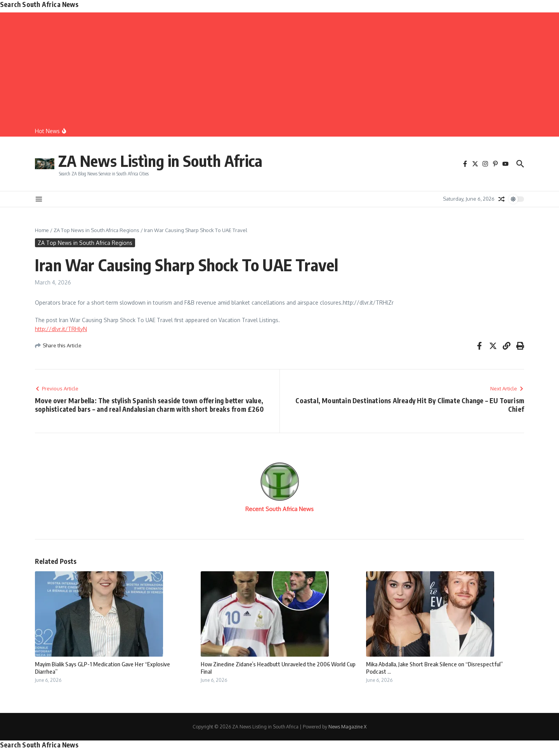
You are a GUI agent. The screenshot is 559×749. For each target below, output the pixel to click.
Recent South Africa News (279, 509)
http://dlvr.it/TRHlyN (61, 329)
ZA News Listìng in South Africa (160, 160)
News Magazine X (347, 727)
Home (42, 230)
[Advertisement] (279, 66)
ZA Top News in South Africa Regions (96, 230)
